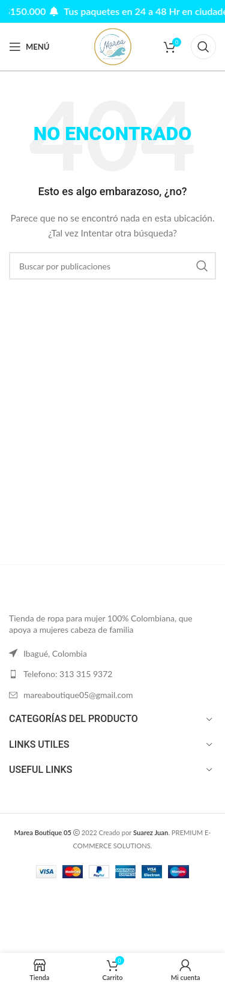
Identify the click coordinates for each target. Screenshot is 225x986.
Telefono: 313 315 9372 (67, 674)
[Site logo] (113, 46)
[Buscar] (203, 47)
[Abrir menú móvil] (29, 47)
